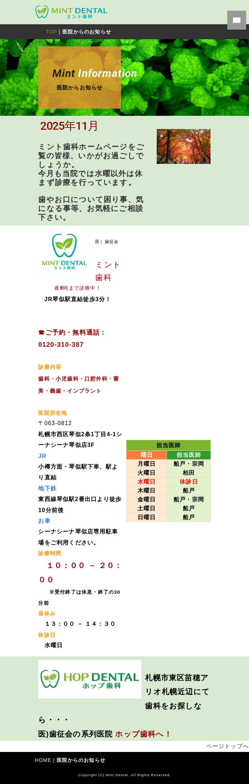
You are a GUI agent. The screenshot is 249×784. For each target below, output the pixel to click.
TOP (51, 32)
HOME (43, 760)
